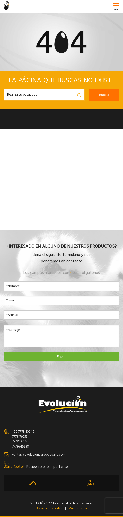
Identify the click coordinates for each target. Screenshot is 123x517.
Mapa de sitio (78, 508)
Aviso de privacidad (49, 508)
